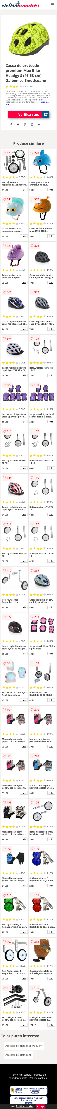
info (24, 189)
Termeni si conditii (21, 1074)
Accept (41, 1106)
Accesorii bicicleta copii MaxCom (23, 1045)
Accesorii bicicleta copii (18, 1054)
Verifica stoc (33, 114)
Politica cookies (38, 1078)
